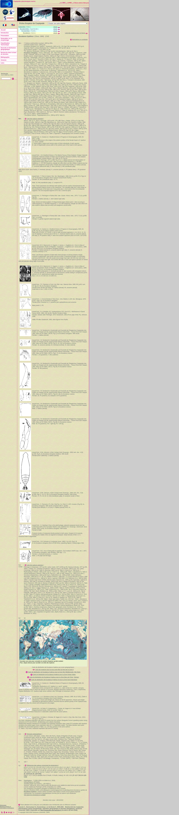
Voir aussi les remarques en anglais (34, 795)
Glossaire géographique (34, 734)
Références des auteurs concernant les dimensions (42, 765)
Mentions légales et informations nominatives (7, 807)
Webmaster (3, 805)
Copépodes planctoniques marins (24, 1)
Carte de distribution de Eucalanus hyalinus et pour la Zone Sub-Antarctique (54, 680)
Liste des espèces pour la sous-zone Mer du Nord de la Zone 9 (54, 669)
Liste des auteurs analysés (35, 119)
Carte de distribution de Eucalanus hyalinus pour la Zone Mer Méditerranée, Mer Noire (54, 672)
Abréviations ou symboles (80, 39)
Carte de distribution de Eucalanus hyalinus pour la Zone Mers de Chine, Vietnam (54, 677)
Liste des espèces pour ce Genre (75, 33)
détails (55, 27)
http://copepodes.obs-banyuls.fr (50, 810)
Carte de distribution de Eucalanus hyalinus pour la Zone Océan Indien (54, 674)
